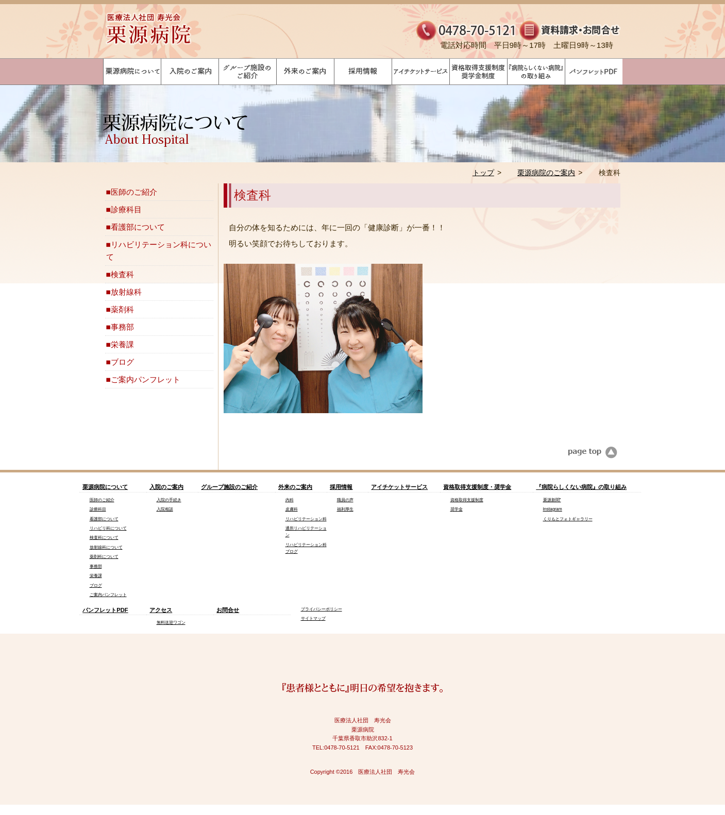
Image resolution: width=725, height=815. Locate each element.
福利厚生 (345, 509)
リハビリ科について (108, 528)
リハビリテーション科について (158, 250)
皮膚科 (291, 509)
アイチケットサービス (399, 487)
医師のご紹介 (134, 192)
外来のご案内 (295, 487)
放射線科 (126, 291)
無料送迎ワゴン (171, 622)
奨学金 (456, 509)
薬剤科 (122, 309)
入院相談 (165, 509)
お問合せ (227, 610)
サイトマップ (313, 618)
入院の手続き (169, 499)
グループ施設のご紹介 (229, 487)
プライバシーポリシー (321, 609)
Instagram (552, 509)
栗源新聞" (552, 499)
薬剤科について (104, 556)
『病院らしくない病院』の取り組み (581, 487)
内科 (289, 499)
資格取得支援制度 (466, 499)
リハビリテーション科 (306, 518)
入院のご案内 (166, 487)
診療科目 (126, 209)
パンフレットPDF (105, 610)
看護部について (138, 227)
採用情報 (341, 487)
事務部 (122, 326)
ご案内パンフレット (145, 379)
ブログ (122, 362)
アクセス (160, 610)
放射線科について (106, 547)
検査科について (104, 537)
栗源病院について (105, 487)
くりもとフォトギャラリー (568, 518)
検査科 (122, 274)
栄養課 (122, 344)
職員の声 (345, 499)
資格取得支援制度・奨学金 (477, 487)
